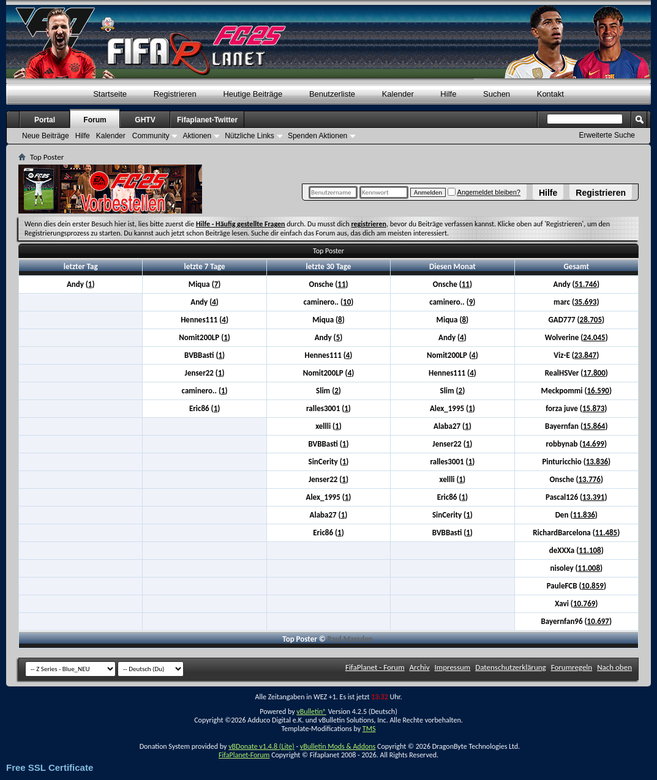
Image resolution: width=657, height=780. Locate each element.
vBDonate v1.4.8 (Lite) (261, 746)
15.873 (593, 408)
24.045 (594, 337)
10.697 (598, 621)
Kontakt (550, 93)
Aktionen (196, 136)
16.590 (598, 390)
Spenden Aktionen (317, 136)
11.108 (590, 550)
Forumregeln (572, 667)
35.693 (585, 301)
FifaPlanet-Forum (244, 755)
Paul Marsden (350, 639)
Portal (44, 120)
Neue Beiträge (45, 136)
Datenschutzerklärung (510, 667)
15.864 (594, 426)
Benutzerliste (332, 93)
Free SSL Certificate (49, 767)
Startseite (110, 93)
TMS (369, 728)
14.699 (593, 443)
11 (341, 284)
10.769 (584, 603)
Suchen (496, 93)
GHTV (145, 120)
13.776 (589, 479)
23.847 (585, 355)
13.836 (597, 461)
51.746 (586, 284)
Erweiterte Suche (607, 135)
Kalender (398, 93)
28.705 (591, 319)
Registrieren (601, 193)
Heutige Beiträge (252, 93)
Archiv (420, 667)
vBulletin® (311, 711)
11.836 (584, 514)
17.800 (594, 372)
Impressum (453, 667)
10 (347, 301)
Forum (94, 120)
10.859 (592, 585)
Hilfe (548, 193)
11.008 (589, 568)
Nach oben (614, 667)
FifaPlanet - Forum (375, 667)
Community (151, 136)
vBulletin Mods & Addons (337, 746)
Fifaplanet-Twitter (207, 120)
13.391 (593, 497)
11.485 (606, 532)
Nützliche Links (249, 136)
